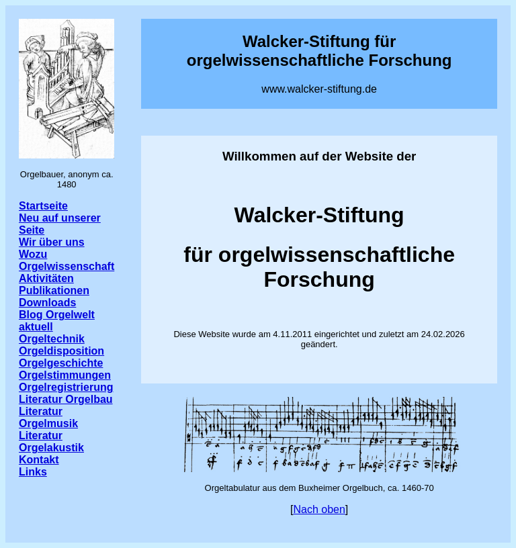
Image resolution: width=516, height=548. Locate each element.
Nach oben (319, 509)
